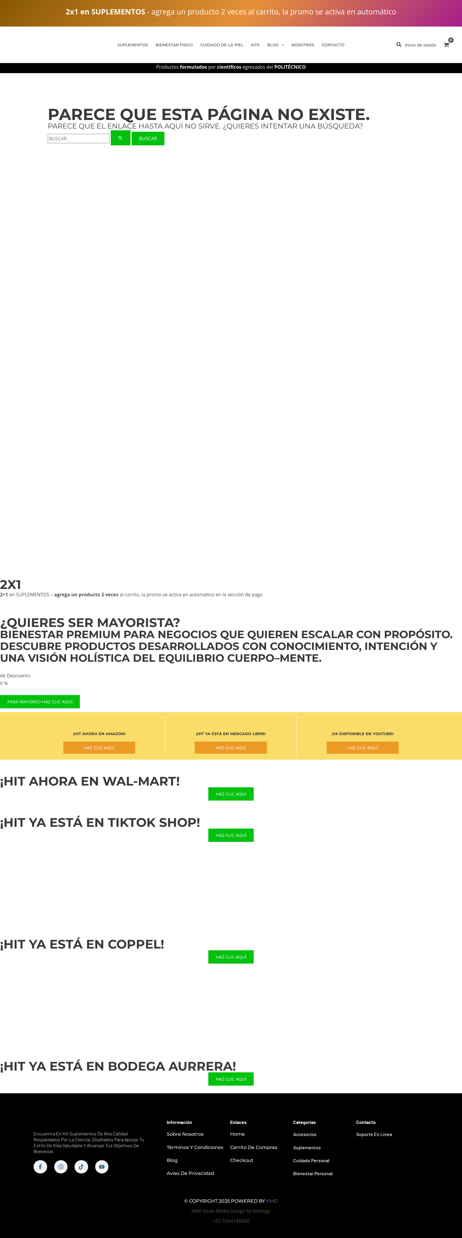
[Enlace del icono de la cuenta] (420, 45)
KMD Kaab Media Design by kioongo (231, 1211)
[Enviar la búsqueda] (120, 137)
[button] (399, 45)
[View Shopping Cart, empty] (446, 44)
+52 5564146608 (231, 1221)
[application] (281, 45)
